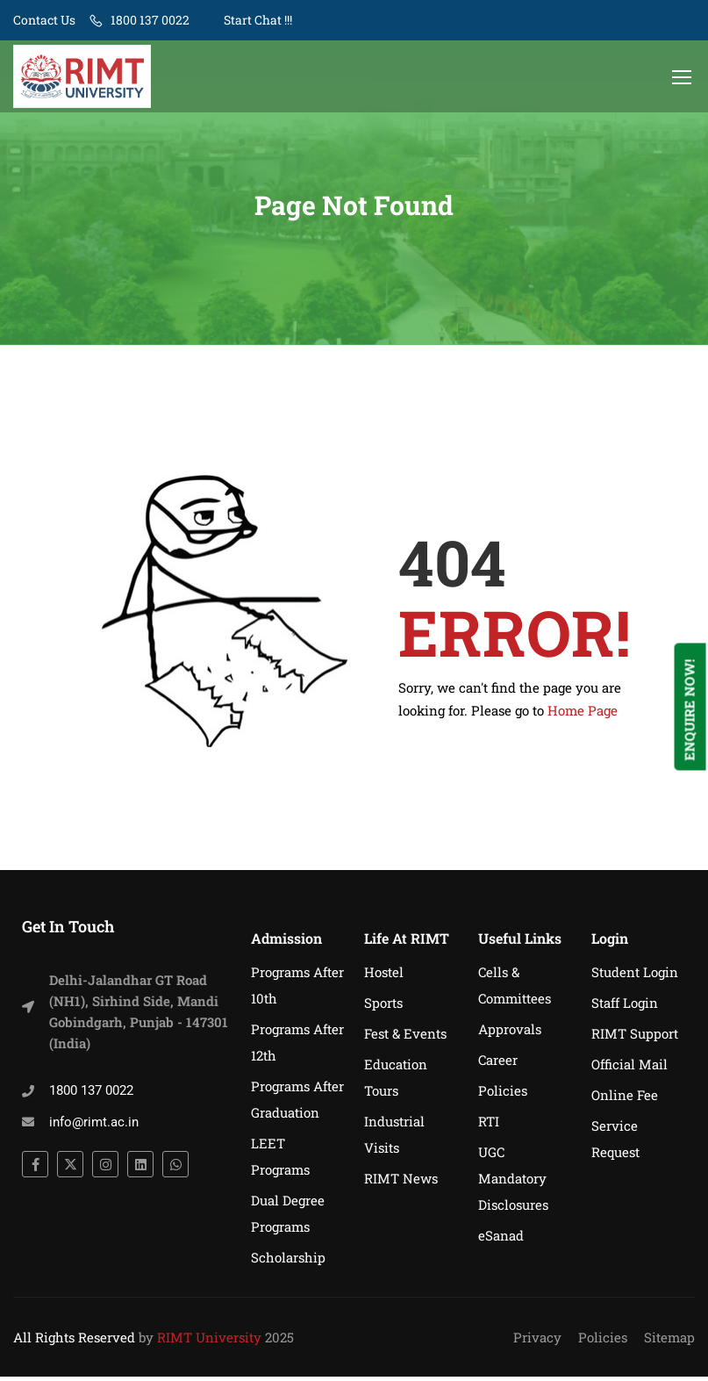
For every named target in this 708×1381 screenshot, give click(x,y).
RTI (488, 1125)
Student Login (634, 976)
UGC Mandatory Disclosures (513, 1182)
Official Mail (629, 1068)
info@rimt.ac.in (94, 1126)
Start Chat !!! (256, 19)
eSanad (501, 1239)
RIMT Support (634, 1038)
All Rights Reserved (74, 1341)
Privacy (537, 1341)
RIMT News (401, 1182)
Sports (383, 1007)
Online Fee (624, 1099)
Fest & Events (405, 1038)
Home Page (582, 714)
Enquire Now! (689, 709)
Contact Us (44, 19)
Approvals (509, 1033)
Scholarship (288, 1261)
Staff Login (624, 1007)
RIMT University (209, 1341)
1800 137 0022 (150, 19)
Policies (502, 1095)
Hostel (384, 976)
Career (498, 1064)
